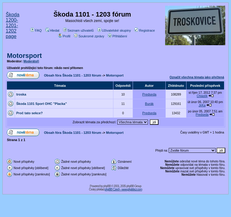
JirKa (202, 105)
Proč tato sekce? (29, 113)
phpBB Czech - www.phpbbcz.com (123, 189)
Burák (149, 103)
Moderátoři (31, 61)
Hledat (52, 30)
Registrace (144, 30)
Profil (64, 36)
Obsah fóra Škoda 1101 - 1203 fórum (72, 75)
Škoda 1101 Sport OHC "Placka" (41, 103)
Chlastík (202, 96)
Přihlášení (117, 36)
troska (21, 94)
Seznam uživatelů (78, 30)
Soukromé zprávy (89, 36)
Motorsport (24, 55)
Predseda (149, 94)
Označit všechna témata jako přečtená (197, 77)
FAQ (36, 30)
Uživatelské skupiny (114, 30)
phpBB (107, 186)
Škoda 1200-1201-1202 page (12, 25)
